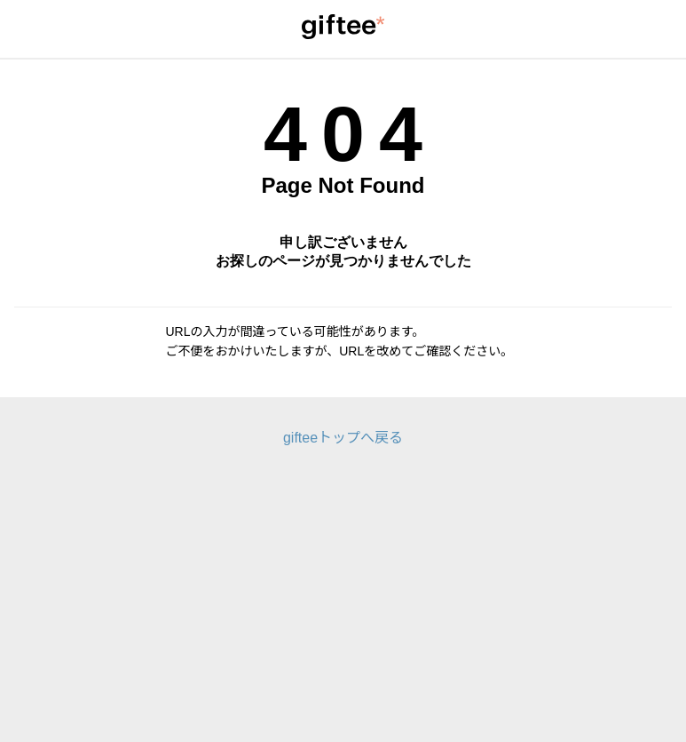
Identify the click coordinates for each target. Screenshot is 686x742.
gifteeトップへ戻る (343, 437)
